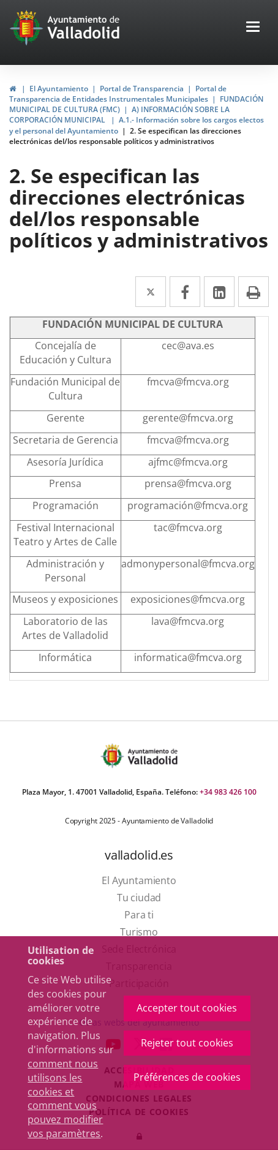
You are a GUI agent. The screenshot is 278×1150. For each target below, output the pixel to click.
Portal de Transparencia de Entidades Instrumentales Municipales (118, 93)
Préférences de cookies (187, 1077)
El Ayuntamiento (58, 88)
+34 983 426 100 (228, 792)
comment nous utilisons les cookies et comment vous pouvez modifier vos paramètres (65, 1098)
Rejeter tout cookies (187, 1043)
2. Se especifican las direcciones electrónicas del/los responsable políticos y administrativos (125, 136)
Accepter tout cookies (187, 1008)
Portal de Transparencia (142, 88)
